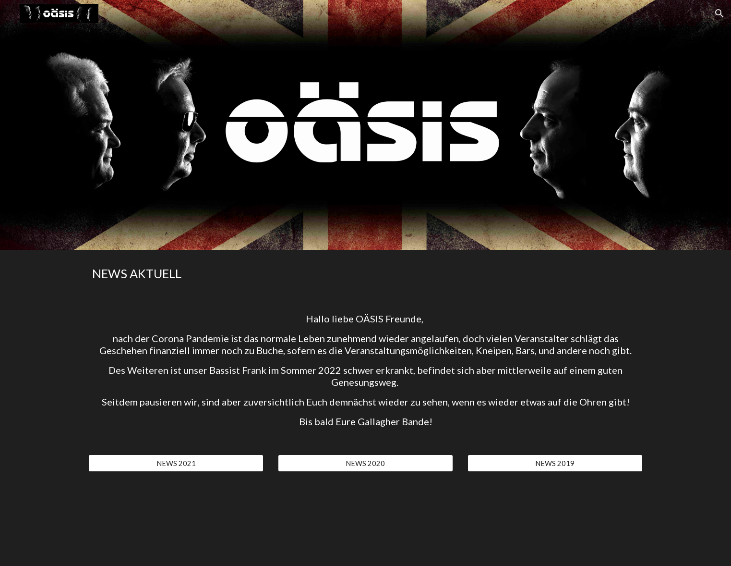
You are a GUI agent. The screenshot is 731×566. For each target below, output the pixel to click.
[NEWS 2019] (555, 463)
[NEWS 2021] (176, 463)
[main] (365, 273)
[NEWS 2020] (365, 463)
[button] (719, 13)
